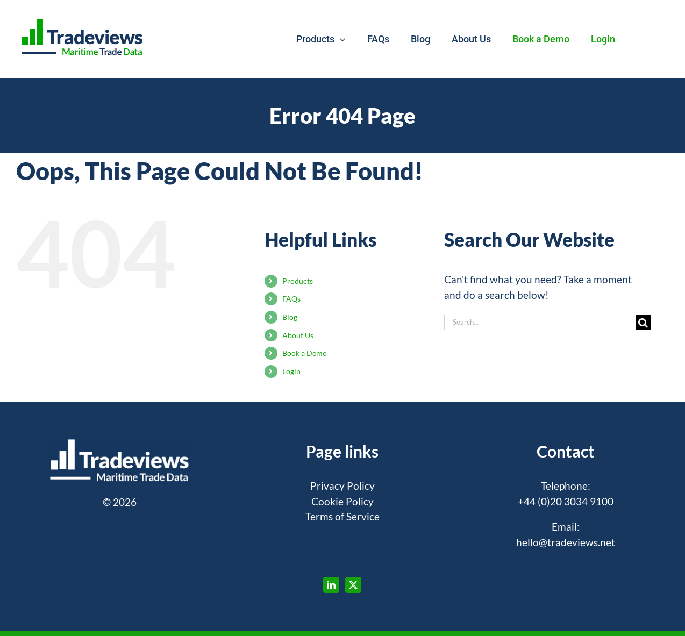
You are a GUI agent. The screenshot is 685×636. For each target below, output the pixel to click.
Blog (289, 316)
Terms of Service (342, 516)
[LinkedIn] (331, 585)
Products (297, 280)
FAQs (291, 298)
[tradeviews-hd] (82, 18)
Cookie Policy (342, 501)
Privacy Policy (342, 486)
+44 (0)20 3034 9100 (565, 501)
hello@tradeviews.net (565, 542)
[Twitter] (353, 585)
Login (291, 371)
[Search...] (540, 322)
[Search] (643, 322)
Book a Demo (304, 353)
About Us (297, 335)
